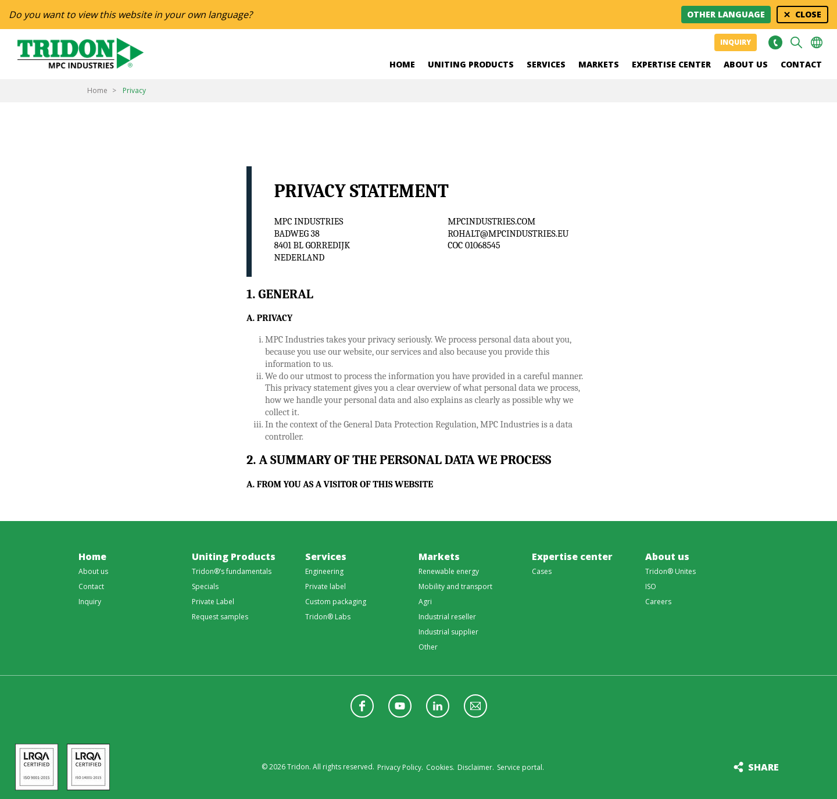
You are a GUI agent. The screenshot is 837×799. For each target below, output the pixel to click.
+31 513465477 (775, 42)
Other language (726, 14)
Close (808, 14)
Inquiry (735, 42)
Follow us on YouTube (400, 706)
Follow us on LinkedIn (437, 706)
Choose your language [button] (816, 42)
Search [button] (796, 42)
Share (763, 767)
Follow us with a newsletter (475, 706)
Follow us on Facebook (362, 706)
